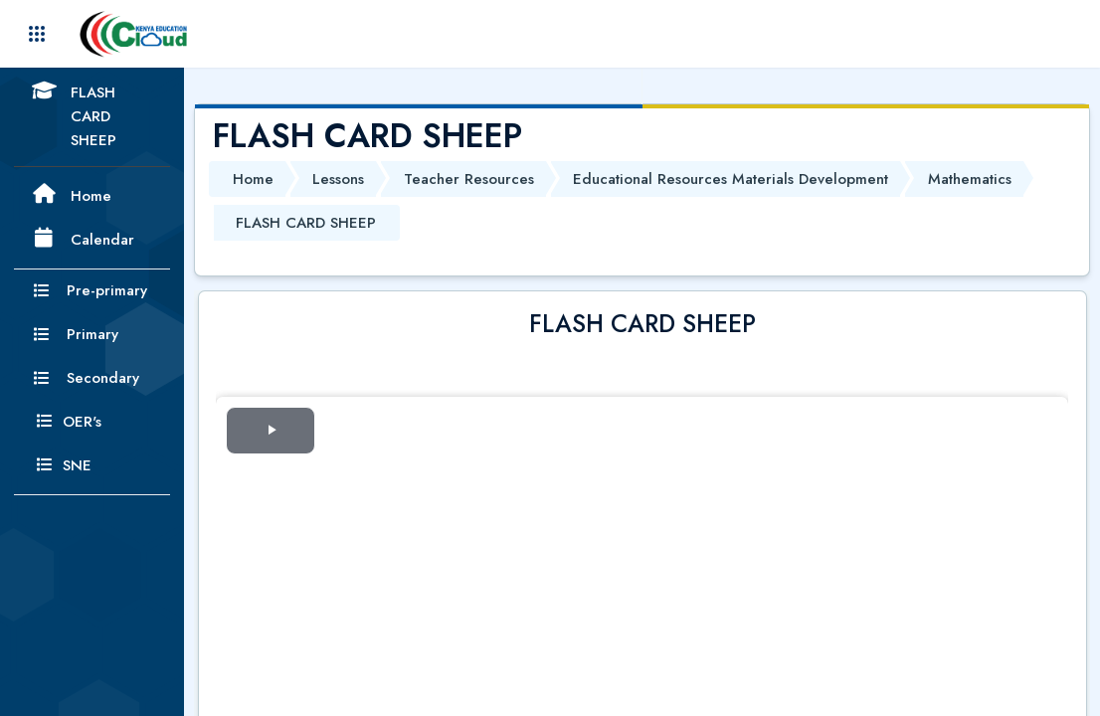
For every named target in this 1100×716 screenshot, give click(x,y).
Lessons (338, 179)
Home (253, 179)
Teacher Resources (469, 179)
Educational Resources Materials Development (730, 179)
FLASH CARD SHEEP (306, 223)
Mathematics (969, 179)
